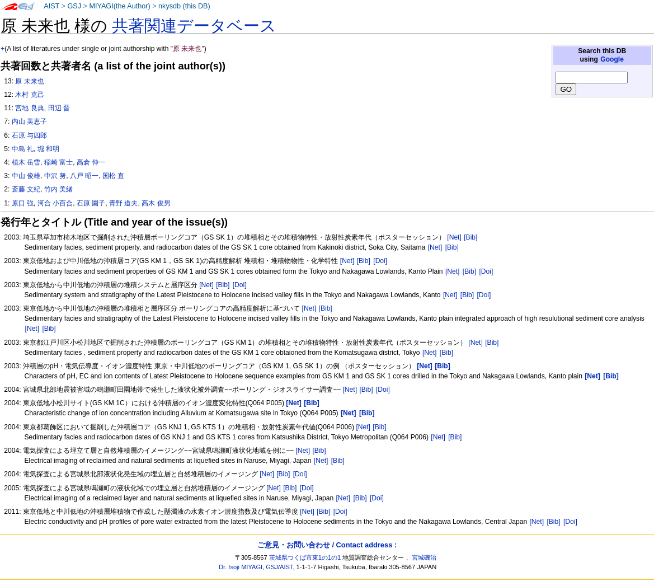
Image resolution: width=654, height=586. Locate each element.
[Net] (454, 237)
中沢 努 (55, 176)
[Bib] (470, 237)
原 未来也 (29, 81)
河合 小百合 (55, 203)
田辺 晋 (59, 108)
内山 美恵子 (29, 121)
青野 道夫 (123, 203)
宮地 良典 (29, 108)
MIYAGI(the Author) (119, 6)
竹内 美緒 (58, 189)
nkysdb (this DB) (184, 6)
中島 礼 (23, 149)
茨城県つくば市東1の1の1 (305, 557)
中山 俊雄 (26, 176)
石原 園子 (91, 203)
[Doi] (380, 261)
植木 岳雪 (26, 162)
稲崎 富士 (58, 162)
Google (612, 59)
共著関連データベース (194, 26)
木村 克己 (29, 95)
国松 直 (113, 176)
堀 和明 (48, 149)
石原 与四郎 (29, 135)
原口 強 (23, 203)
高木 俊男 (156, 203)
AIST (51, 6)
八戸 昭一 (84, 176)
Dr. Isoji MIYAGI (240, 567)
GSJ (74, 6)
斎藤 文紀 (26, 189)
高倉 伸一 (91, 162)
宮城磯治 (424, 557)
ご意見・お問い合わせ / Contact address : (327, 545)
